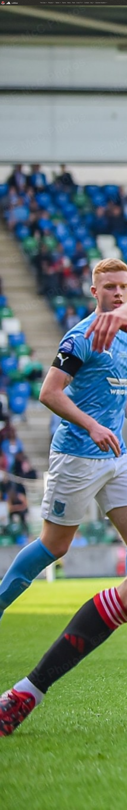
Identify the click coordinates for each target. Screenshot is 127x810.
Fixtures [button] (50, 2)
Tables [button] (57, 2)
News (69, 2)
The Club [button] (43, 2)
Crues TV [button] (79, 2)
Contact (86, 2)
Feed (73, 2)
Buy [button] (91, 2)
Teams (64, 2)
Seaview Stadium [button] (100, 2)
